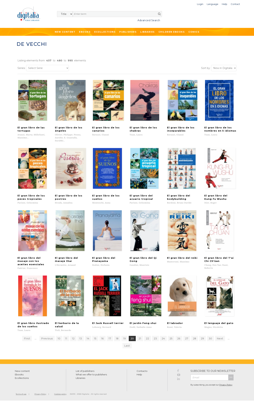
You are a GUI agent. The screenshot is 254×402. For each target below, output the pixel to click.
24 (163, 339)
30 (210, 339)
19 (124, 339)
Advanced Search (148, 20)
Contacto (142, 372)
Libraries (147, 32)
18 (117, 339)
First (27, 339)
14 (88, 339)
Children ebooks (171, 32)
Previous (47, 339)
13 (80, 339)
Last (127, 347)
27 (186, 339)
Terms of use (21, 395)
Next (220, 339)
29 (202, 339)
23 (155, 339)
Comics (193, 32)
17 (109, 339)
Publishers (127, 32)
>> (230, 378)
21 (140, 339)
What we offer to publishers (91, 375)
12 (73, 339)
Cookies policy (60, 395)
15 (95, 339)
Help (139, 375)
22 (147, 339)
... (36, 339)
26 (179, 339)
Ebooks (84, 32)
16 (102, 339)
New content (22, 372)
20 (132, 339)
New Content (65, 32)
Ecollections (104, 32)
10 (59, 339)
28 (194, 339)
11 (66, 339)
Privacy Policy (225, 386)
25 (171, 339)
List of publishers (85, 372)
